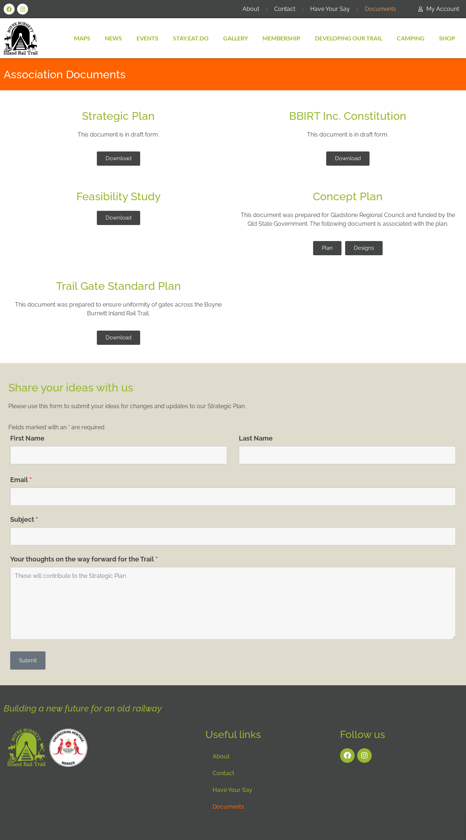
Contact (284, 8)
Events (147, 38)
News (113, 38)
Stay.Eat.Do (191, 38)
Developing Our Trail (348, 38)
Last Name (256, 438)
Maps (82, 38)
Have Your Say (330, 8)
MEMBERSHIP (281, 38)
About (250, 8)
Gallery (235, 38)
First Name (27, 438)
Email (21, 480)
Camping (410, 38)
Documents (380, 8)
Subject (24, 519)
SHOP (447, 38)
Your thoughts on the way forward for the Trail (84, 559)
